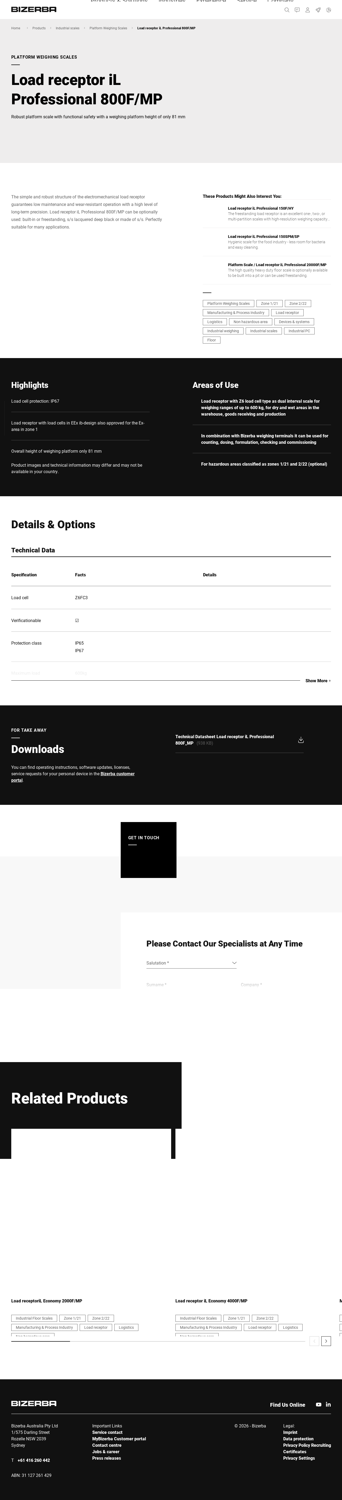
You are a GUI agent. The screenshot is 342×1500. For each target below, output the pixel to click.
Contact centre (107, 1445)
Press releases (106, 1458)
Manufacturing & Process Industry (235, 312)
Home (15, 28)
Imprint (290, 1432)
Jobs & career (105, 1451)
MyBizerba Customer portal (119, 1438)
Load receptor (287, 312)
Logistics (214, 321)
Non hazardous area (251, 321)
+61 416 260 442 (34, 1460)
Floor (211, 339)
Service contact (107, 1432)
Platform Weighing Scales (108, 28)
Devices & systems (294, 321)
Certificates (294, 1451)
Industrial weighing (223, 330)
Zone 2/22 (298, 303)
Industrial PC (299, 330)
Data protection (298, 1438)
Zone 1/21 (269, 303)
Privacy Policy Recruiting (307, 1445)
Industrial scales (67, 28)
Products (39, 28)
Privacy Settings (299, 1458)
